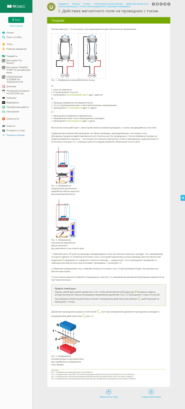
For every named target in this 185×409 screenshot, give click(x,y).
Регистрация (16, 26)
